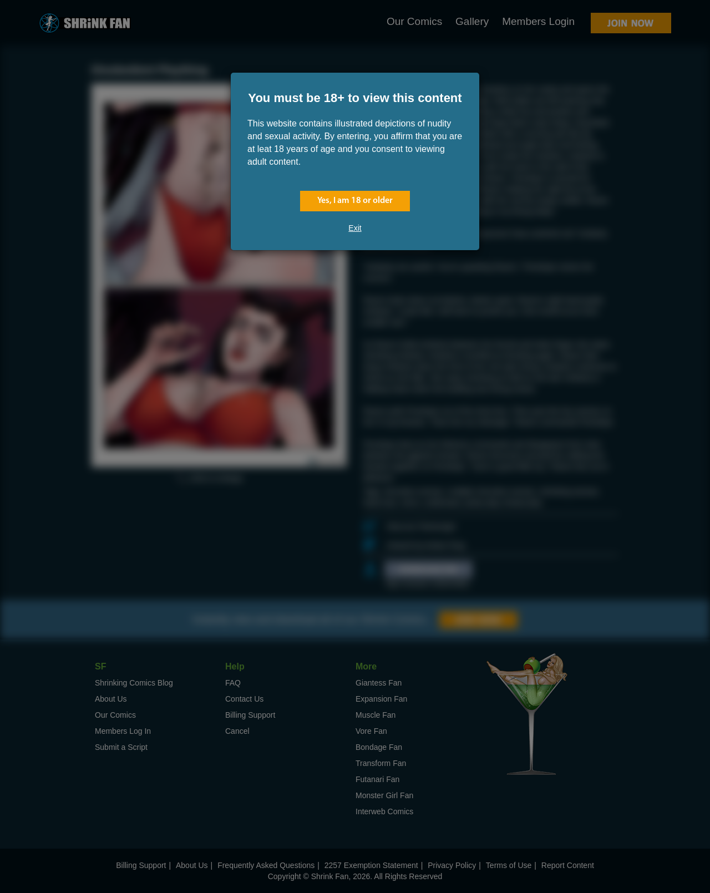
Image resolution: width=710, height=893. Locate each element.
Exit (354, 228)
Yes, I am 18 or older (355, 200)
